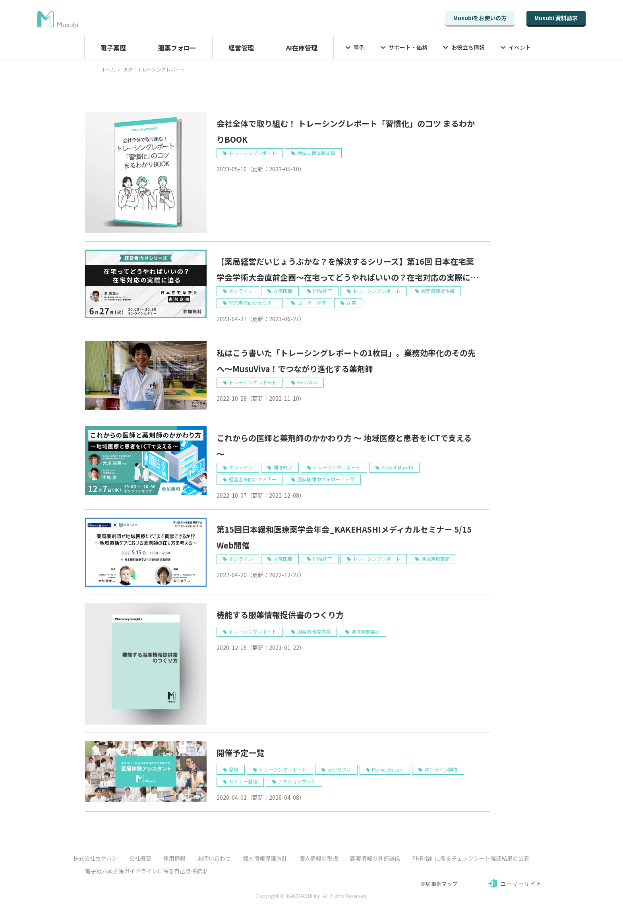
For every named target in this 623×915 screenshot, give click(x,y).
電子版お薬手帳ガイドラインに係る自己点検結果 (146, 871)
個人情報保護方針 (265, 858)
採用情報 (174, 858)
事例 (359, 47)
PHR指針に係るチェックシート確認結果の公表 (470, 858)
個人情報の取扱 (318, 858)
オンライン (241, 290)
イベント (520, 47)
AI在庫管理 (301, 47)
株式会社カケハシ (95, 858)
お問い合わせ (214, 858)
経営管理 (241, 47)
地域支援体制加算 (316, 152)
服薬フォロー (177, 47)
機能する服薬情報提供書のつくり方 (280, 614)
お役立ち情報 (468, 47)
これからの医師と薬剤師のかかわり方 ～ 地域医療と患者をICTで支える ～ (344, 445)
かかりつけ (339, 769)
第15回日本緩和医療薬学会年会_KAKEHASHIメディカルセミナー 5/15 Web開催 (344, 537)
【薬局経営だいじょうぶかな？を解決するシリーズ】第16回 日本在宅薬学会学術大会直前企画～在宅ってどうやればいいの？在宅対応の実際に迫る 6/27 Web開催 (347, 270)
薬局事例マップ (438, 884)
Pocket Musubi (397, 467)
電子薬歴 (113, 47)
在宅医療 (282, 290)
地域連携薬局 (435, 558)
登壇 (233, 769)
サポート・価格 (408, 47)
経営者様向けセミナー (253, 302)
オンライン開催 (441, 769)
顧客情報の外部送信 (375, 858)
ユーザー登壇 (311, 302)
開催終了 (322, 290)
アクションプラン (297, 781)
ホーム (108, 69)
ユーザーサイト (521, 884)
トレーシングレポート (253, 152)
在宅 (351, 302)
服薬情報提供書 (438, 290)
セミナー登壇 (243, 781)
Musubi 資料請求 (556, 18)
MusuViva (307, 382)
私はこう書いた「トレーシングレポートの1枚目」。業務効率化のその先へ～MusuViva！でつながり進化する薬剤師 (346, 360)
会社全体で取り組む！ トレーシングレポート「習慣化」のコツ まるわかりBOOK (346, 131)
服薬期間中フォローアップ (325, 479)
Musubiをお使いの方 (480, 18)
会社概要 (140, 858)
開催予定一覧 (240, 752)
